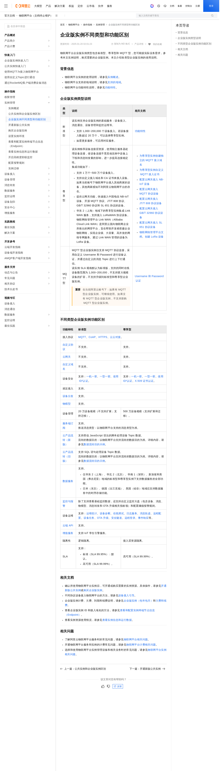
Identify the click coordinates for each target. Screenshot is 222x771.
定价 (80, 5)
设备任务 (89, 517)
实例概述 (113, 77)
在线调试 (118, 513)
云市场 (90, 5)
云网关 (67, 356)
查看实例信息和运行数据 (117, 619)
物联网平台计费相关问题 (141, 644)
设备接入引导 (126, 595)
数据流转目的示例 (94, 444)
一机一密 (91, 376)
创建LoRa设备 (154, 236)
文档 (172, 6)
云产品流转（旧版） (68, 456)
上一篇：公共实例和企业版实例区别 (83, 668)
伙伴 (100, 5)
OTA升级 (102, 517)
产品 (48, 5)
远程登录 (130, 517)
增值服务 (68, 533)
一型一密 (105, 376)
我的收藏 (157, 44)
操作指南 (87, 24)
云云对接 (115, 337)
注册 (197, 6)
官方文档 (9, 15)
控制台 (188, 6)
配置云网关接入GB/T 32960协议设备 (151, 213)
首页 (62, 24)
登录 (211, 6)
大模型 (38, 5)
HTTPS (102, 337)
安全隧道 (116, 517)
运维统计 (91, 513)
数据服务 (68, 481)
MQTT (82, 337)
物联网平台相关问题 (136, 639)
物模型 (67, 403)
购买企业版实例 (93, 590)
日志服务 (132, 513)
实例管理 (100, 24)
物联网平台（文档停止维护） (36, 15)
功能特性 (110, 87)
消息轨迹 (145, 513)
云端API (68, 525)
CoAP (92, 337)
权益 (71, 5)
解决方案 (60, 5)
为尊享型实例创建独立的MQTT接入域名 (152, 160)
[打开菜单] (6, 6)
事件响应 (143, 517)
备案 (180, 6)
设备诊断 (105, 513)
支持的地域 (114, 82)
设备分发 (68, 396)
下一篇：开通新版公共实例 (147, 668)
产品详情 (139, 44)
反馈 (118, 686)
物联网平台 (74, 24)
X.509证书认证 (144, 380)
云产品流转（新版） (68, 440)
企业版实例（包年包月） (138, 600)
